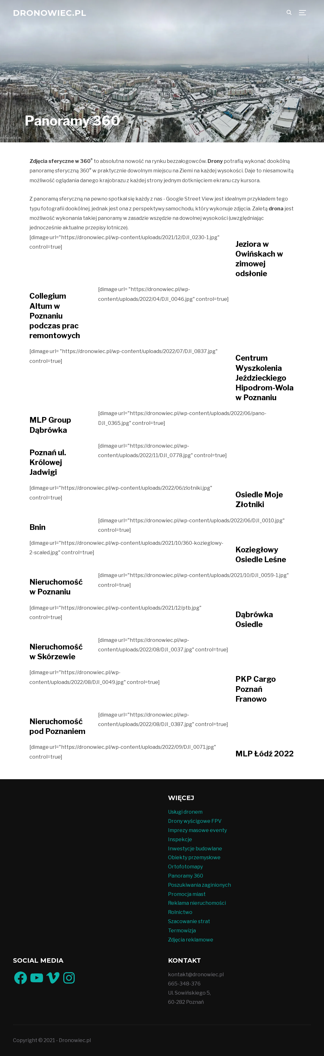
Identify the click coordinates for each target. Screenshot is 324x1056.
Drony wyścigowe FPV (194, 821)
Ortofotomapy (185, 867)
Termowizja (182, 931)
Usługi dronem (185, 812)
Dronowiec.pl (49, 13)
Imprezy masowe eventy (197, 830)
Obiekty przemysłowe (194, 857)
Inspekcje (180, 839)
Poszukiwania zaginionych (199, 885)
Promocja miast (187, 894)
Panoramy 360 (185, 876)
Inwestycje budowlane (195, 849)
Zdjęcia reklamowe (190, 940)
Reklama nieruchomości (197, 903)
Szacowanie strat (189, 921)
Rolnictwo (180, 912)
